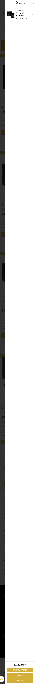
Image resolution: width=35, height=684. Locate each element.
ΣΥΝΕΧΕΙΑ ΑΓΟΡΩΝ (20, 670)
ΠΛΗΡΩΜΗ (20, 681)
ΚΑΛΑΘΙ (20, 675)
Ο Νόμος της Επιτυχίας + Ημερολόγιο (20, 12)
